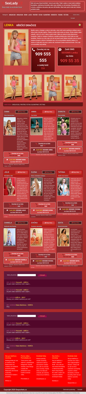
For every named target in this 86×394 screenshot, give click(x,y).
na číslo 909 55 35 (16, 161)
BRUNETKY (54, 14)
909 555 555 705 (16, 254)
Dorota (61, 112)
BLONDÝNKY (46, 14)
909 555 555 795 (43, 205)
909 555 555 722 (16, 154)
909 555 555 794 (16, 205)
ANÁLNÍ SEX (12, 14)
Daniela (8, 223)
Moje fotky (21, 111)
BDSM (25, 14)
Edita (60, 223)
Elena (34, 172)
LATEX (30, 14)
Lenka (9, 25)
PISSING (60, 14)
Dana (6, 112)
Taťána (61, 172)
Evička (34, 223)
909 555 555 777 (70, 143)
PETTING (66, 14)
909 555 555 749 (70, 256)
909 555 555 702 (70, 204)
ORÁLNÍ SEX (20, 14)
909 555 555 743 (43, 256)
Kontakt (73, 18)
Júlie (6, 172)
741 (43, 145)
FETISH (40, 14)
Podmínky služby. (76, 392)
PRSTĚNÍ (35, 14)
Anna (33, 112)
